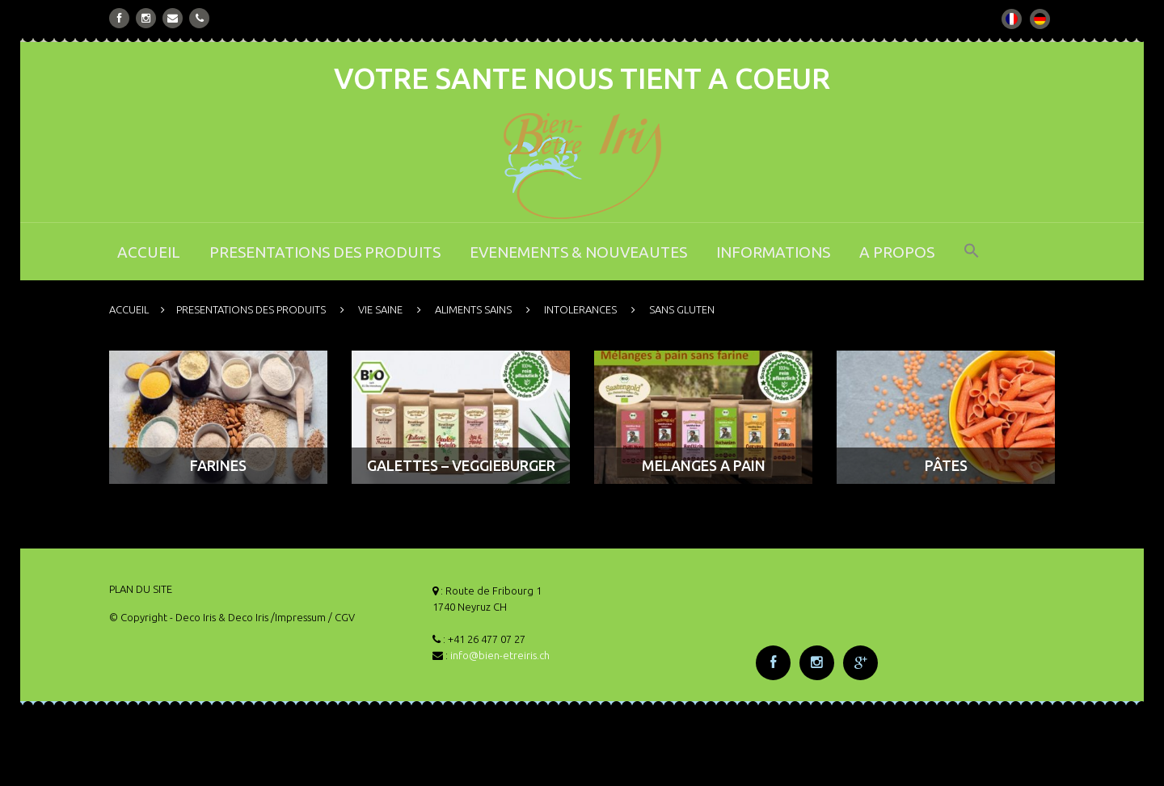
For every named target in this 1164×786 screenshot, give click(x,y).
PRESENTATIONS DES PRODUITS (325, 252)
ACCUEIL (148, 252)
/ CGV (341, 617)
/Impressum (298, 617)
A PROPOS (896, 252)
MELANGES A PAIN (703, 465)
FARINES (218, 465)
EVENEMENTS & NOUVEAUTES (578, 252)
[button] (971, 261)
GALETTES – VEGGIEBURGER (461, 465)
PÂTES (946, 465)
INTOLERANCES (580, 309)
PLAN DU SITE (140, 589)
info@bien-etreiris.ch (500, 655)
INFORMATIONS (773, 252)
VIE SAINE (380, 309)
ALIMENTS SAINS (473, 309)
